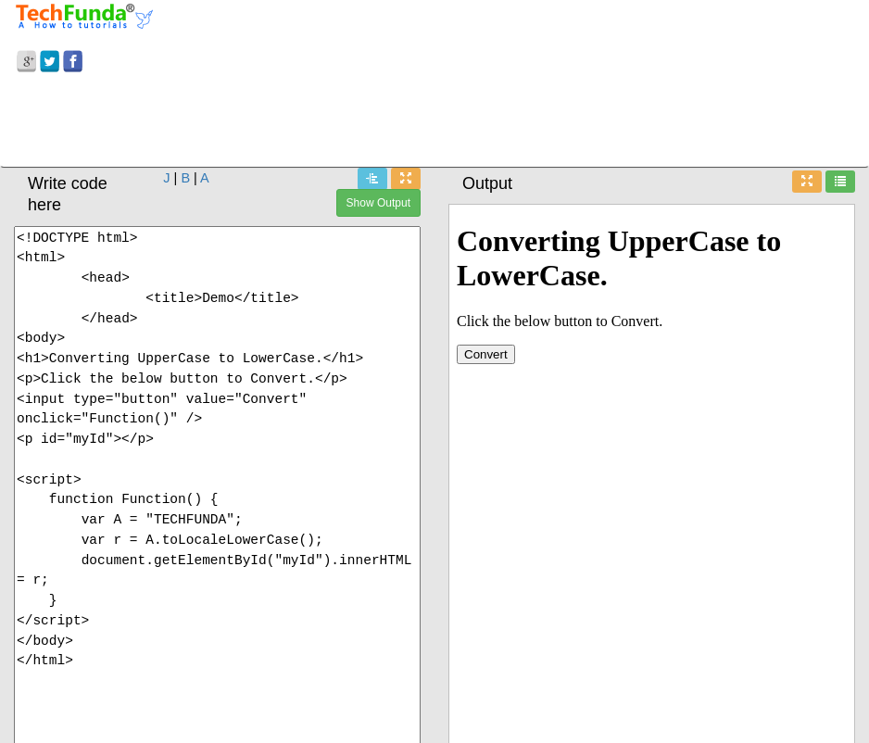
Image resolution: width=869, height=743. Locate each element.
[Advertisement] (434, 123)
